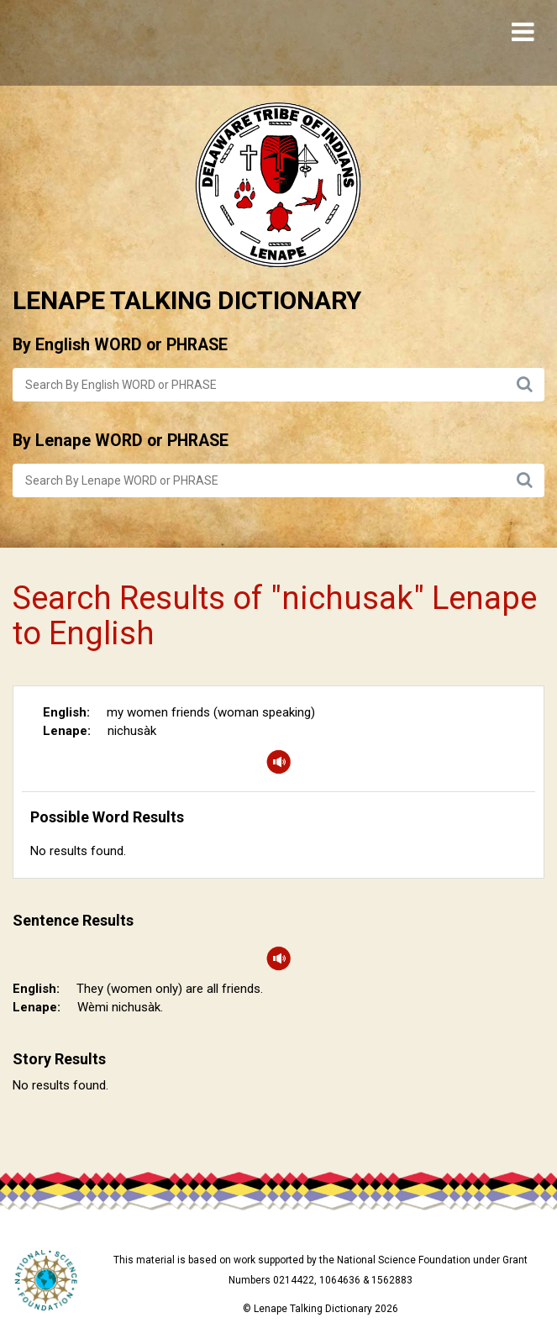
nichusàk (132, 730)
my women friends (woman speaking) (211, 712)
